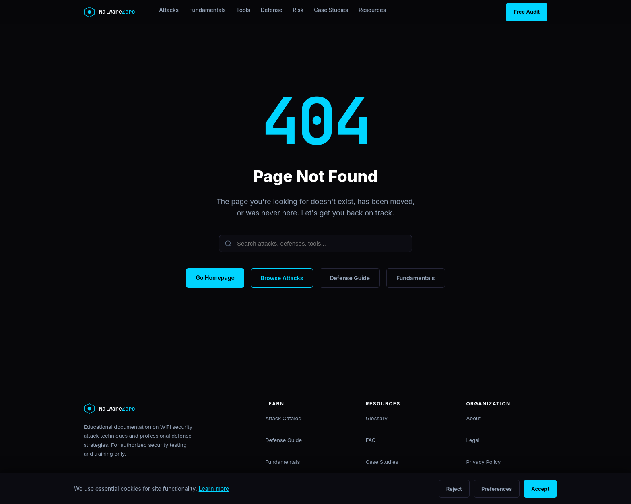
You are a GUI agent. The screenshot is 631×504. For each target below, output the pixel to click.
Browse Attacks (282, 278)
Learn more (214, 488)
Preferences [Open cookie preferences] (496, 488)
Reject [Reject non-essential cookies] (454, 488)
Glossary (377, 418)
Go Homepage (215, 277)
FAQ (371, 440)
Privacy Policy (483, 462)
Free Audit (527, 11)
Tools (243, 10)
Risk (298, 10)
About (473, 418)
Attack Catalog (283, 418)
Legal (472, 440)
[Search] (315, 243)
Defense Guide (350, 278)
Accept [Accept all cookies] (540, 488)
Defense (272, 10)
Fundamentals (207, 10)
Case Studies (331, 10)
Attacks (169, 10)
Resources (372, 10)
